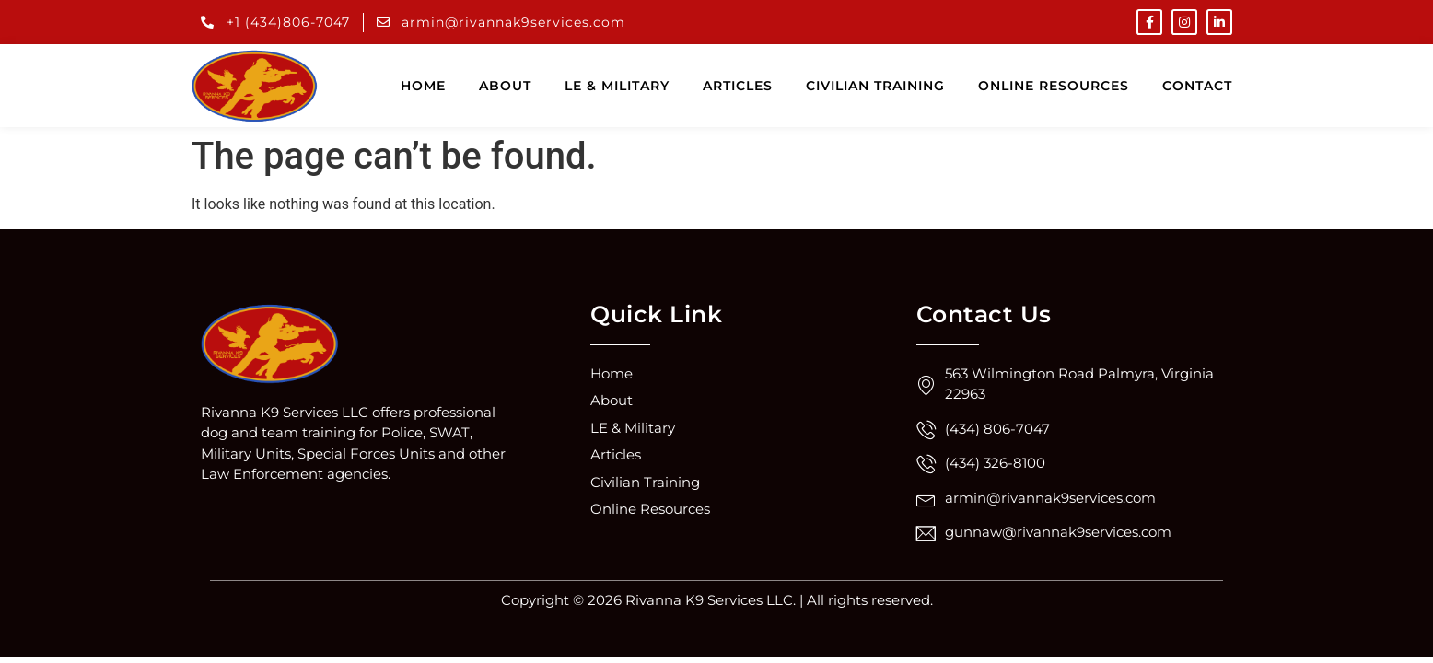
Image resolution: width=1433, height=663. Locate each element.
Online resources (1053, 85)
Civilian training (875, 85)
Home (423, 85)
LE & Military (617, 85)
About (505, 85)
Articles (738, 85)
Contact (1197, 85)
